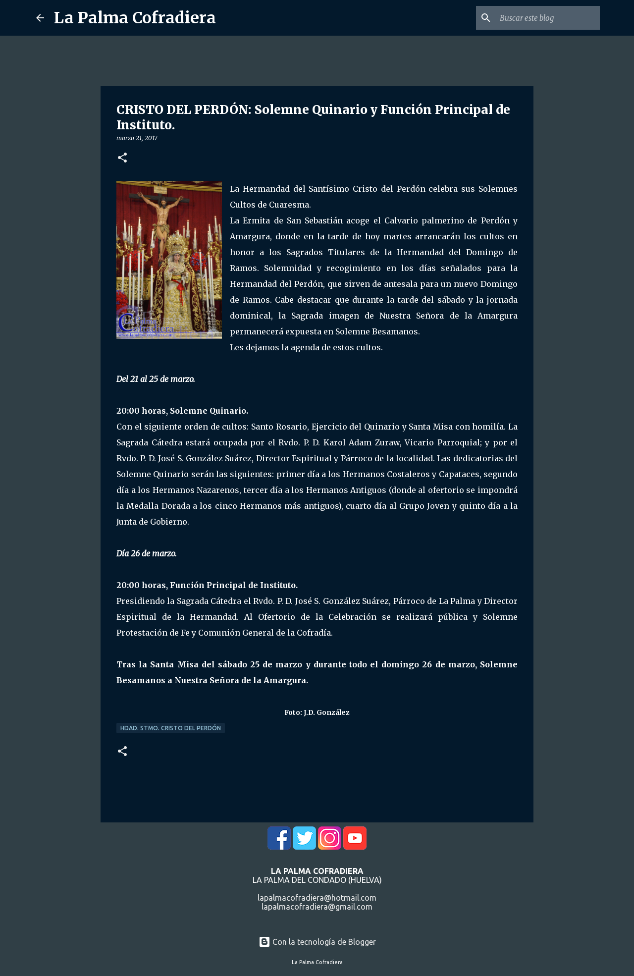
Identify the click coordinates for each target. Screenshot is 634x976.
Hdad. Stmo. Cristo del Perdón (170, 728)
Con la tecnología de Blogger (317, 941)
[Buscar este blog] (548, 18)
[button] (122, 158)
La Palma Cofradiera (135, 18)
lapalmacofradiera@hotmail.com (317, 897)
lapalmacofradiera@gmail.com (317, 906)
